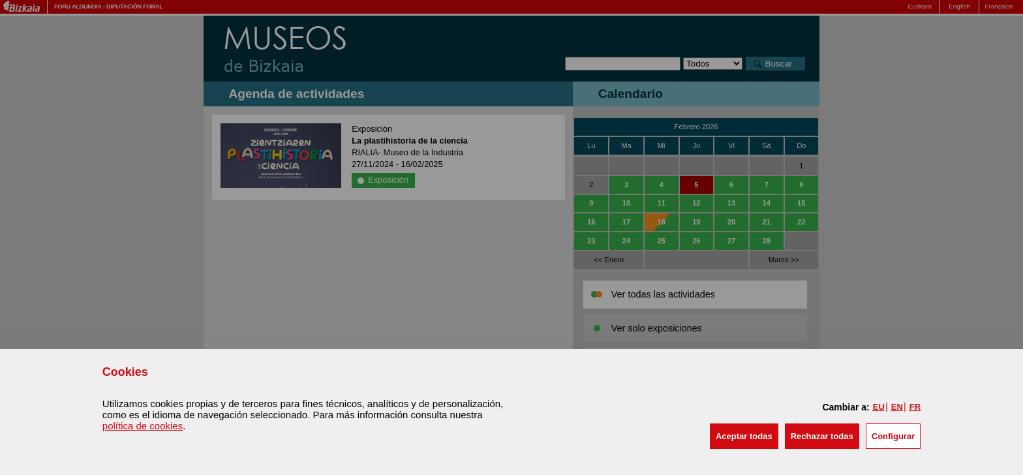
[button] (744, 436)
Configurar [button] (893, 436)
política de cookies (142, 425)
